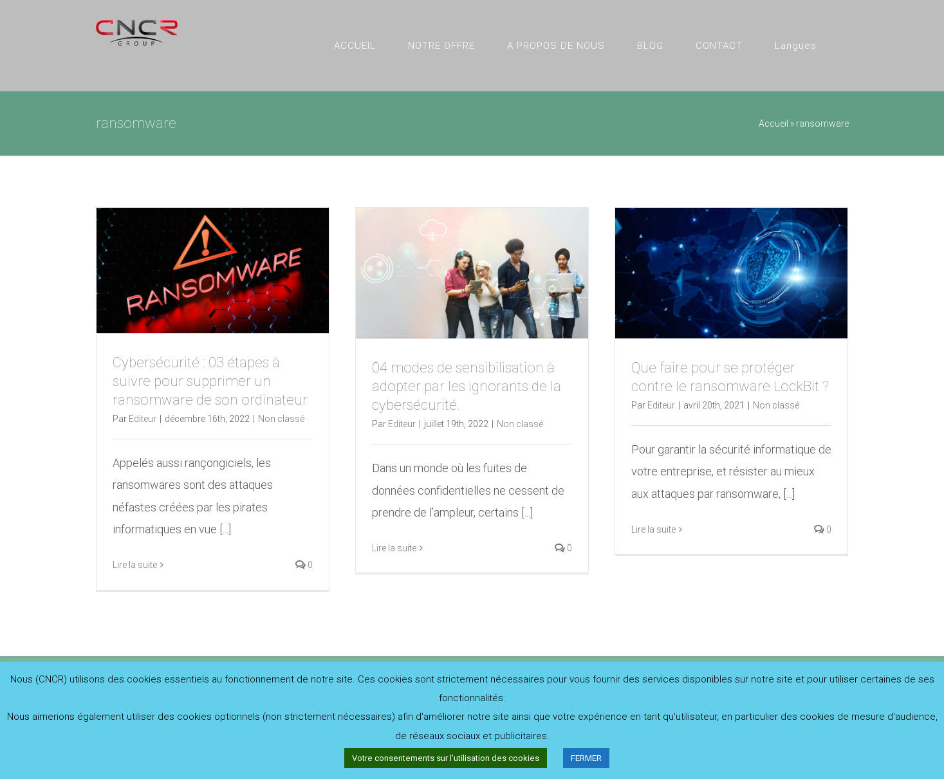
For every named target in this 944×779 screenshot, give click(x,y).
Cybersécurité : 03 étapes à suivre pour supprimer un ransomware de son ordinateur (210, 381)
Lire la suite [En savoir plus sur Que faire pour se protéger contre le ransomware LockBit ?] (653, 529)
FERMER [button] (586, 758)
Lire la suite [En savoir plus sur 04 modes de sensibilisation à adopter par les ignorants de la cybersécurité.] (394, 548)
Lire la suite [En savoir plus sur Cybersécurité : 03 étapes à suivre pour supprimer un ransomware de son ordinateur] (135, 565)
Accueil (773, 123)
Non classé (281, 419)
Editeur (142, 419)
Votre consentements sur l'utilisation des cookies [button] (445, 758)
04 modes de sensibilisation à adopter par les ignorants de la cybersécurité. (466, 386)
